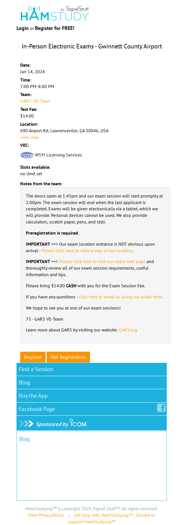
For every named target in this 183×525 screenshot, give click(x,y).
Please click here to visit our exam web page (102, 261)
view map (29, 137)
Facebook (38, 408)
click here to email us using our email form (120, 297)
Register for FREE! (54, 28)
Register (33, 357)
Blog (24, 382)
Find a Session (36, 369)
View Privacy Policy (46, 515)
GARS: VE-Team (35, 101)
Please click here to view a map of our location (87, 250)
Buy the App (33, 395)
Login (23, 28)
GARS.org (128, 330)
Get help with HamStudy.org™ (103, 515)
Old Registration (68, 357)
